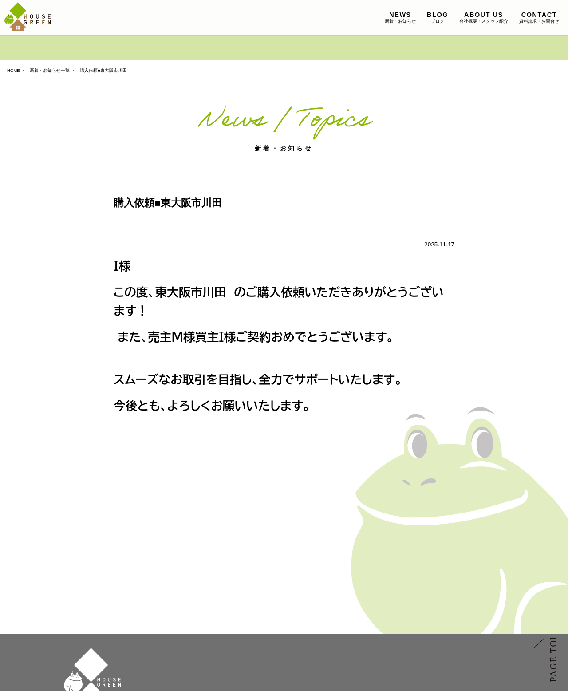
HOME (13, 70)
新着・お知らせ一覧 (50, 70)
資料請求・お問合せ (539, 17)
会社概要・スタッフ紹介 (483, 17)
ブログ (437, 17)
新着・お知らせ (400, 17)
